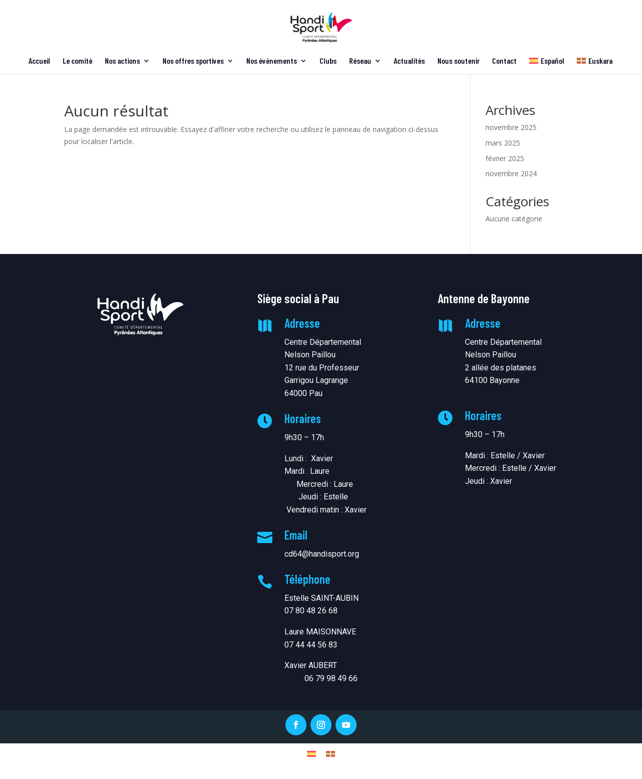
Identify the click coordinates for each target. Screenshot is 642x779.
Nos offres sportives (193, 61)
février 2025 (505, 158)
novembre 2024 (511, 173)
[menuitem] (546, 65)
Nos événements (271, 61)
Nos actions (122, 61)
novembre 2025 (511, 127)
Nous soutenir (458, 61)
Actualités (409, 61)
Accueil (39, 61)
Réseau (360, 61)
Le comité (77, 61)
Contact (504, 61)
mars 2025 (503, 143)
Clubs (328, 61)
